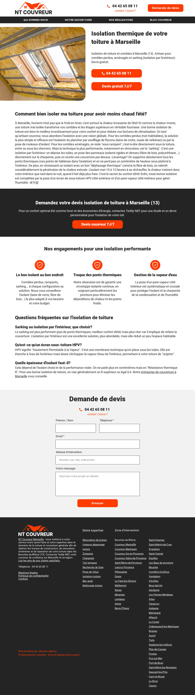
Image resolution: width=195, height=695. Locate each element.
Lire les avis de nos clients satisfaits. (39, 560)
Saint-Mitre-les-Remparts (163, 667)
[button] (165, 8)
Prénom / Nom (64, 420)
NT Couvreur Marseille (31, 539)
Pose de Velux (91, 571)
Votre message (65, 468)
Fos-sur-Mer (155, 658)
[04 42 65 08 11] (116, 73)
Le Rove (153, 681)
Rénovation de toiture (95, 540)
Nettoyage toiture (92, 585)
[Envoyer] (97, 503)
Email (59, 436)
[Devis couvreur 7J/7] (97, 224)
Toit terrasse (90, 562)
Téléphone (106, 420)
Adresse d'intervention (69, 452)
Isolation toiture (92, 576)
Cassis (153, 685)
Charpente (88, 558)
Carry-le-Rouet (157, 676)
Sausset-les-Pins (158, 672)
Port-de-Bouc (156, 662)
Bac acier (88, 581)
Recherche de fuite (93, 567)
